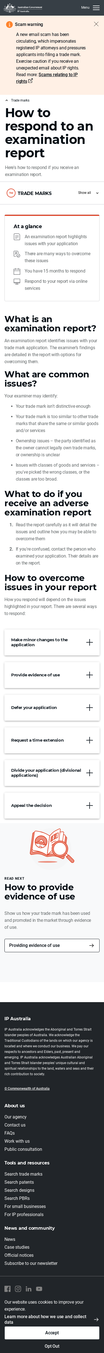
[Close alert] (93, 24)
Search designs (19, 1190)
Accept (52, 1332)
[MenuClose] (90, 8)
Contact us (15, 1125)
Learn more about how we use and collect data (45, 1319)
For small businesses (25, 1206)
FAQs (9, 1133)
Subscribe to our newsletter (30, 1263)
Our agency (15, 1117)
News (9, 1239)
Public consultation (23, 1149)
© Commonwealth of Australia (27, 1089)
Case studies (16, 1247)
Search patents (19, 1182)
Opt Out (52, 1346)
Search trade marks (23, 1174)
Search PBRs (17, 1198)
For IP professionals (24, 1214)
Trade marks (20, 100)
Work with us (17, 1141)
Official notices (19, 1255)
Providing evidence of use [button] (34, 945)
